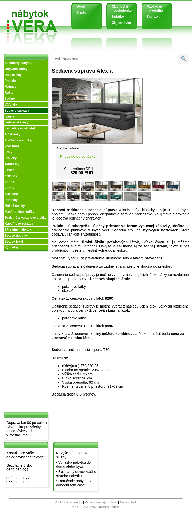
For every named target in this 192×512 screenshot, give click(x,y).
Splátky (118, 16)
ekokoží (68, 291)
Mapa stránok (128, 502)
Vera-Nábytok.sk (100, 506)
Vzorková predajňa (153, 8)
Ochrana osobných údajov (101, 502)
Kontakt (153, 16)
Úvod (80, 6)
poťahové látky (74, 286)
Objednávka (121, 23)
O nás (81, 12)
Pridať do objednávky (77, 156)
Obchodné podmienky (120, 8)
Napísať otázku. (69, 148)
